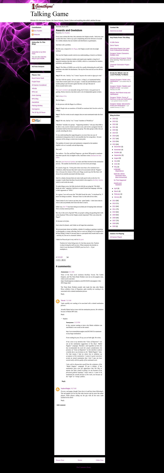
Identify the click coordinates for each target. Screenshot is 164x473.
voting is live (62, 96)
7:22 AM (68, 300)
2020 (114, 130)
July (115, 161)
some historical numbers (68, 161)
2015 (114, 144)
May (115, 167)
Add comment (61, 405)
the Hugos (75, 49)
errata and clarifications (121, 98)
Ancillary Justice (98, 180)
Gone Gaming (36, 95)
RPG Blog (35, 99)
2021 (114, 127)
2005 (114, 226)
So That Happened (120, 180)
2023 (114, 121)
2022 (114, 124)
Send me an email (116, 31)
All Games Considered (39, 85)
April (115, 188)
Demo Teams (114, 45)
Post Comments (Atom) (84, 467)
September (118, 155)
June (116, 164)
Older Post (99, 460)
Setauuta (37, 34)
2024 (114, 118)
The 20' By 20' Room (38, 112)
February (117, 194)
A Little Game (114, 42)
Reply (62, 294)
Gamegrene (36, 109)
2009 (114, 215)
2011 (114, 209)
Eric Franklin (38, 31)
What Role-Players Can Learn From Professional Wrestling (120, 49)
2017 (114, 138)
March (116, 191)
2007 (114, 220)
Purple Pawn (36, 81)
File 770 (65, 207)
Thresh (63, 300)
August (116, 158)
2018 (114, 136)
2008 (114, 218)
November (117, 149)
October (117, 152)
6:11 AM (71, 272)
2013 (114, 203)
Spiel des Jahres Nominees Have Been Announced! (120, 175)
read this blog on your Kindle (39, 57)
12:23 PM (77, 322)
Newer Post (60, 460)
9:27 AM (73, 388)
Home (80, 460)
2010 (114, 212)
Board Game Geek (38, 78)
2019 (114, 133)
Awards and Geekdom (118, 184)
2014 (114, 200)
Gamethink (35, 102)
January (117, 197)
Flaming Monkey (37, 105)
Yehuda (34, 88)
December (117, 147)
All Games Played (116, 237)
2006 (114, 223)
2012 (114, 206)
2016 (114, 141)
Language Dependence (119, 170)
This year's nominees (62, 90)
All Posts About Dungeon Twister (120, 58)
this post (80, 239)
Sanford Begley (65, 388)
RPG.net (34, 92)
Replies (65, 319)
